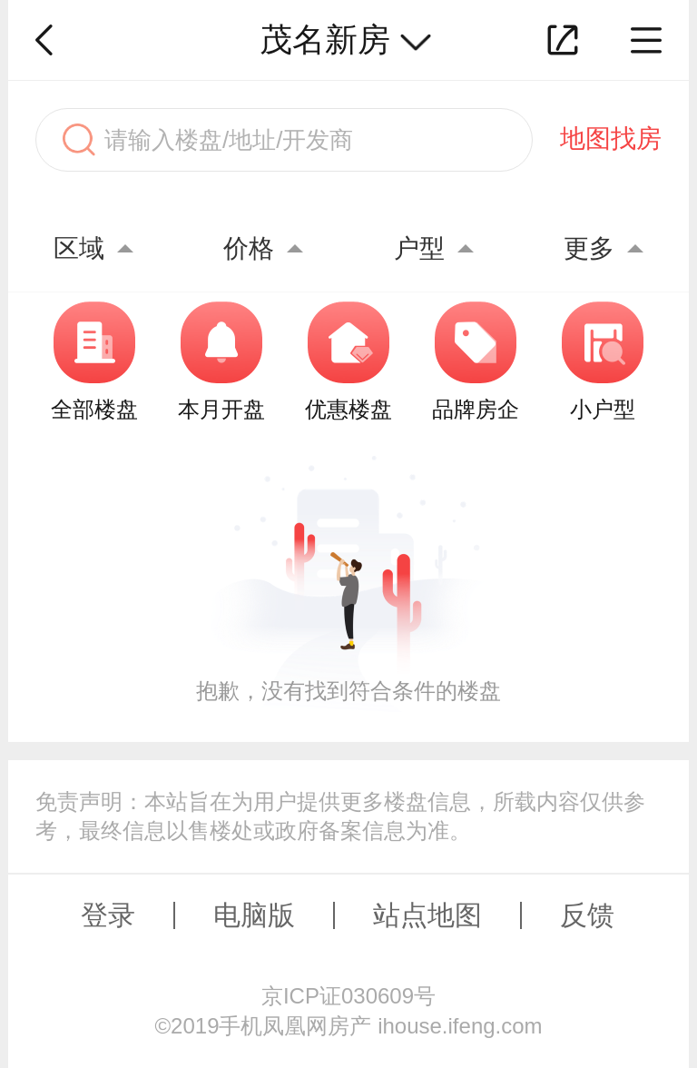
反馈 (587, 915)
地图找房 (611, 138)
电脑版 (254, 915)
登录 (108, 915)
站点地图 (427, 915)
